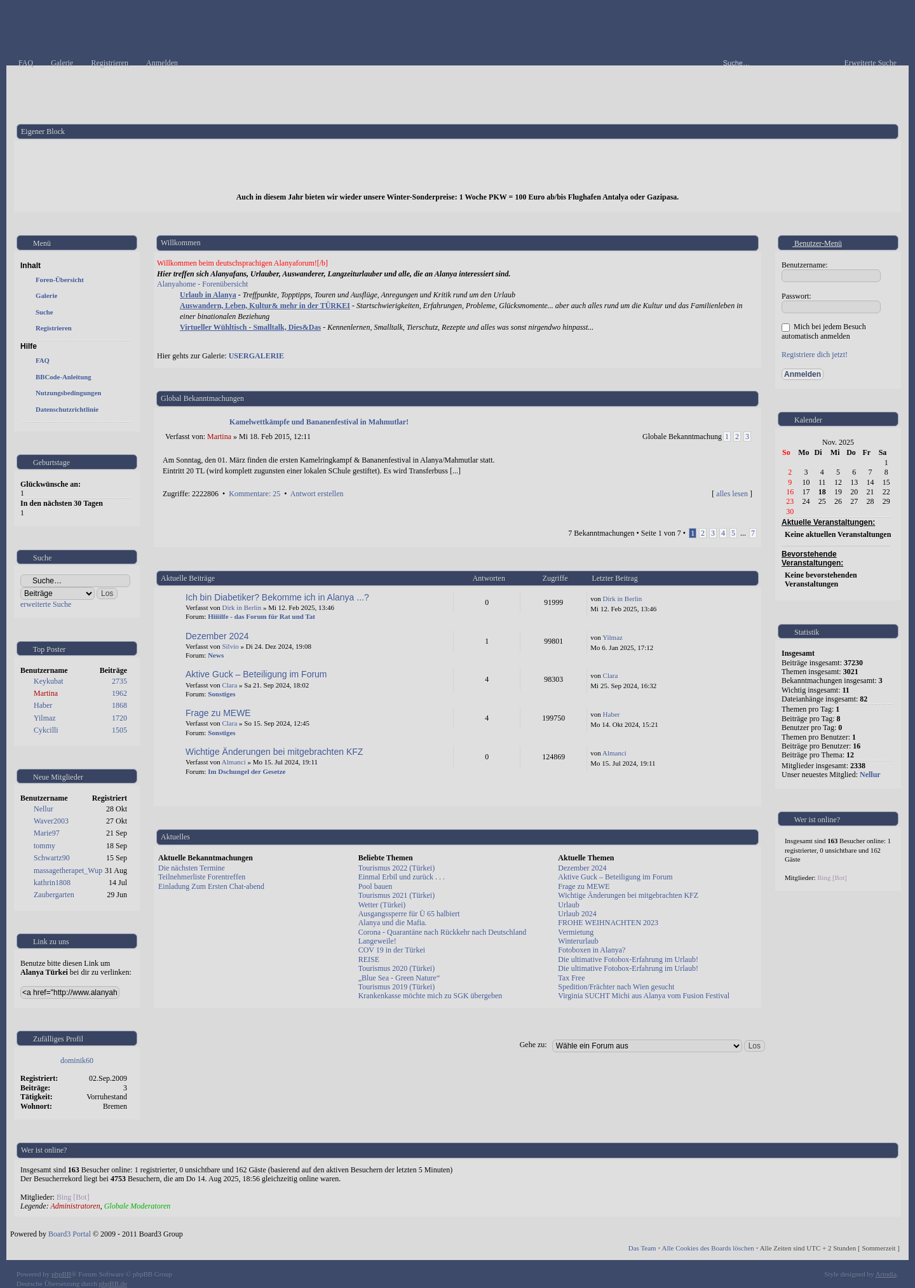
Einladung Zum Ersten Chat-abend (211, 886)
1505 (119, 730)
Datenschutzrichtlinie (67, 409)
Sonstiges (221, 694)
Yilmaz (45, 718)
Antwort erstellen (317, 493)
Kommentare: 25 (254, 493)
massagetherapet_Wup (68, 870)
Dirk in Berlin (241, 607)
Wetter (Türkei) (382, 904)
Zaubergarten (54, 894)
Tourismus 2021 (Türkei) (396, 895)
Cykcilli (46, 730)
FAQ (43, 360)
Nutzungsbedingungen (68, 393)
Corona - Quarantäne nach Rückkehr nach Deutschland (442, 932)
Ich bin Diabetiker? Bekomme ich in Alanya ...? (277, 597)
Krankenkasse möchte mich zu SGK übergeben (430, 995)
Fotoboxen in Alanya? (591, 950)
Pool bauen (375, 886)
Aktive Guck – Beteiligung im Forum (256, 674)
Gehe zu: (533, 1044)
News (216, 655)
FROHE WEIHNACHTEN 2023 (608, 922)
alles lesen (732, 493)
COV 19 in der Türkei (392, 950)
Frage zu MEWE (218, 713)
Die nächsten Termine (191, 868)
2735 (119, 681)
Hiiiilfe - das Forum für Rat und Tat (261, 616)
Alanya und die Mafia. (392, 922)
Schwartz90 (52, 857)
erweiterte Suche (45, 604)
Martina (46, 693)
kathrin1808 (52, 882)
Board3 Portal (69, 1234)
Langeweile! (377, 941)
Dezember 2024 (217, 636)
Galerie (46, 295)
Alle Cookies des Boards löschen (707, 1248)
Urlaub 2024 (577, 913)
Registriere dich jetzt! (815, 354)
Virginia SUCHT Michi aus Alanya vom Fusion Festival (643, 995)
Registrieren (54, 328)
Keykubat (49, 681)
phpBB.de (113, 1283)
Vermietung (575, 932)
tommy (44, 845)
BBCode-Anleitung (64, 377)
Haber (43, 705)
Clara (229, 685)
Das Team (642, 1248)
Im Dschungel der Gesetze (246, 771)
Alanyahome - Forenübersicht (202, 284)
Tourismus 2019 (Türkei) (396, 986)
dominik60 (76, 1060)
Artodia (886, 1274)
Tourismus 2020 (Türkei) (396, 968)
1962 (119, 693)
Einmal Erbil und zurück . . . (401, 876)
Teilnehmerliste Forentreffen (201, 876)
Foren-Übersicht (60, 279)
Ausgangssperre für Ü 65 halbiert (409, 913)
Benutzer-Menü (812, 243)
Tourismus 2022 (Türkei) (396, 868)
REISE (368, 959)
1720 (119, 718)
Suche (44, 312)
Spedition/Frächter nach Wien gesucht (616, 986)
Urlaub (568, 904)
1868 (119, 705)
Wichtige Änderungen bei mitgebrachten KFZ (274, 752)
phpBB (61, 1274)
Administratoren (75, 1206)
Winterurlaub (578, 941)
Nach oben (748, 506)
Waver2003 (51, 821)
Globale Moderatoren (137, 1206)
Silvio (230, 646)
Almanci (234, 762)
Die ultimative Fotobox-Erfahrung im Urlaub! (628, 959)
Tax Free (571, 977)
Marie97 (47, 833)
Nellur (43, 808)
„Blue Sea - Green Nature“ (399, 977)
